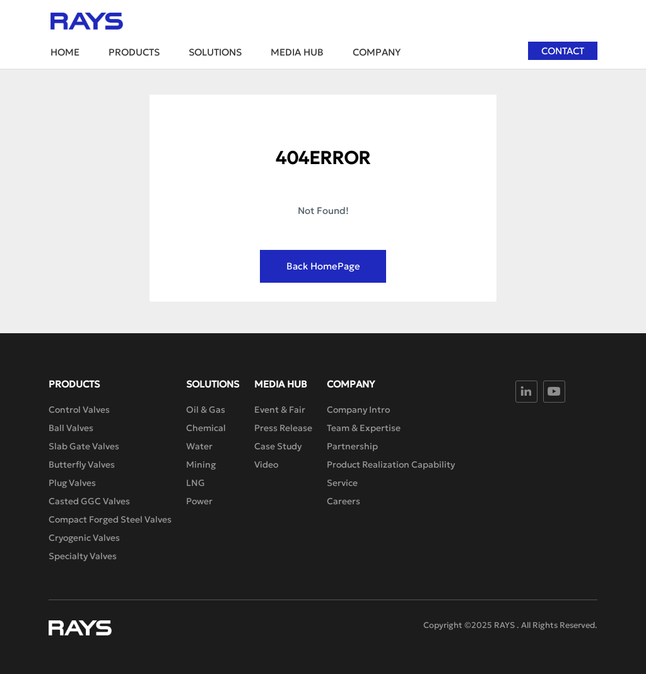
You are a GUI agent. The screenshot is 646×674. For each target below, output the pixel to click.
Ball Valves (71, 428)
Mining (201, 464)
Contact (562, 51)
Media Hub (297, 52)
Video (266, 464)
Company (377, 52)
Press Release (283, 428)
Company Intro (358, 409)
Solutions (215, 52)
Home (64, 52)
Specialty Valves (83, 556)
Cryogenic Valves (84, 537)
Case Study (278, 446)
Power (199, 501)
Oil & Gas (205, 409)
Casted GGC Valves (89, 501)
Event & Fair (279, 409)
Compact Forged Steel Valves (110, 519)
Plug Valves (72, 482)
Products (134, 52)
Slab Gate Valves (84, 446)
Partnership (352, 446)
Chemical (206, 428)
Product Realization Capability (391, 464)
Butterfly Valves (82, 464)
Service (342, 482)
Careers (343, 501)
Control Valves (79, 409)
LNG (195, 482)
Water (199, 446)
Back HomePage (323, 266)
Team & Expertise (364, 428)
